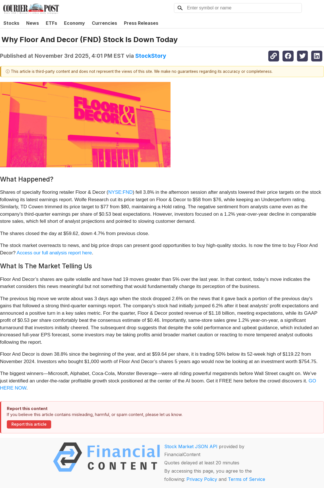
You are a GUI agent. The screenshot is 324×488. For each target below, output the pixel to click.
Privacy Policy (201, 479)
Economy (74, 23)
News (32, 23)
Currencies (104, 23)
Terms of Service (246, 479)
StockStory (150, 55)
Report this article (29, 424)
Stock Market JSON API (190, 446)
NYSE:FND (120, 192)
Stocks (11, 23)
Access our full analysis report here (54, 253)
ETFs (51, 23)
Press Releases (141, 23)
